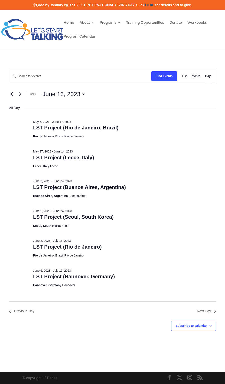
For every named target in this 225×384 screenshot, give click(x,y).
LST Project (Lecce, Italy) (63, 157)
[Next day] (19, 94)
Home (69, 23)
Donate (175, 23)
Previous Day (21, 311)
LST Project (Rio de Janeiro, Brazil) (75, 127)
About (85, 23)
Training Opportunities (145, 23)
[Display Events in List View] (184, 76)
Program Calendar (79, 36)
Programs (108, 23)
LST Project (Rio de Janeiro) (67, 247)
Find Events (164, 76)
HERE (149, 5)
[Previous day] (11, 94)
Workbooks (197, 23)
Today (32, 93)
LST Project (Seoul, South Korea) (73, 217)
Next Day (206, 311)
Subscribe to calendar (191, 325)
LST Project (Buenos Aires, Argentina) (79, 187)
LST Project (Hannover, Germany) (74, 276)
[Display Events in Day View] (208, 76)
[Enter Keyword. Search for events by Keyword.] (80, 76)
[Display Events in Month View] (196, 76)
